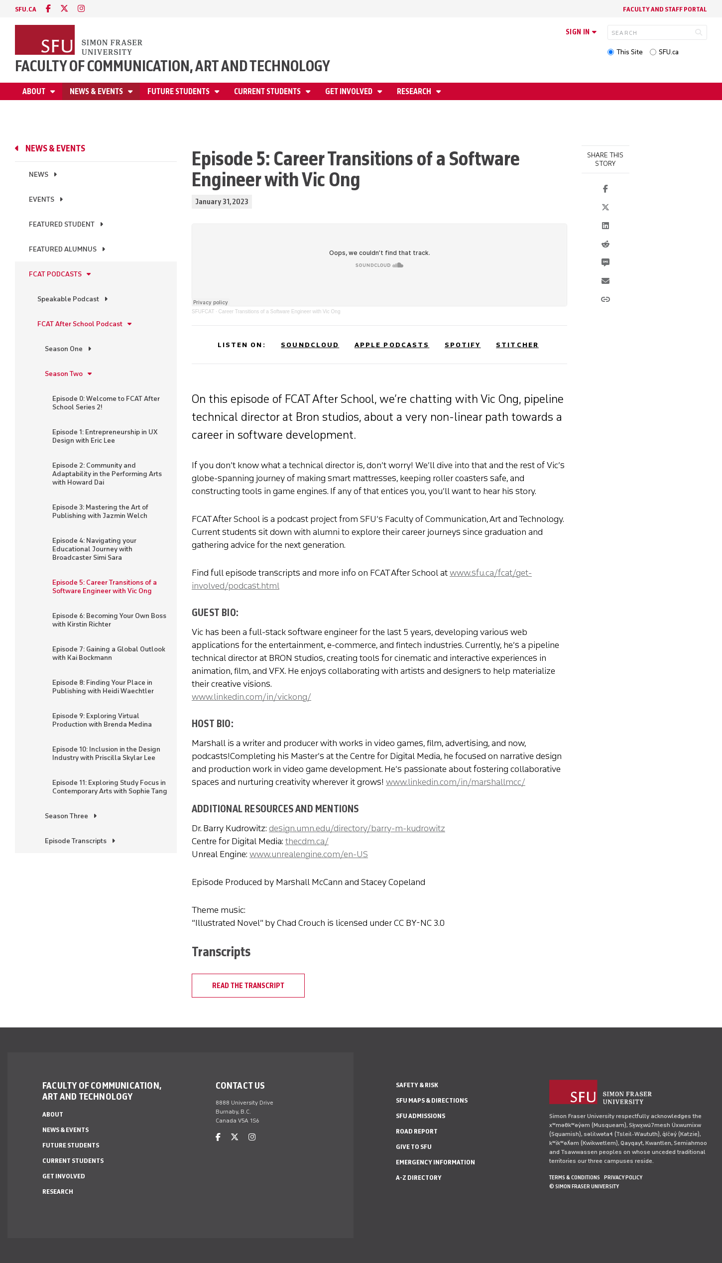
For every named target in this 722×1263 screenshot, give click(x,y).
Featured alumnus (63, 249)
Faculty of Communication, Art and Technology (172, 66)
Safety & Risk (417, 1085)
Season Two (64, 374)
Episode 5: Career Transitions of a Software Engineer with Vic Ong (104, 586)
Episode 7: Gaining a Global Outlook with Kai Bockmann (108, 653)
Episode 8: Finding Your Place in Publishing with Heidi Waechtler (103, 686)
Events (41, 199)
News (38, 174)
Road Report (417, 1131)
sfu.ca (25, 9)
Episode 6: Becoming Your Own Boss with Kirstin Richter (109, 620)
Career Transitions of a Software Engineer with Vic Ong (280, 311)
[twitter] (64, 8)
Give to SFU (414, 1146)
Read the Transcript (248, 985)
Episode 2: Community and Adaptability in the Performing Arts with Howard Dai (107, 474)
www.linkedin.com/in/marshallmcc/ (455, 781)
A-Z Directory (419, 1177)
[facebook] (48, 8)
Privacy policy (623, 1177)
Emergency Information (435, 1162)
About (34, 91)
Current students (268, 91)
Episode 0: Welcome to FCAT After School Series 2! (106, 402)
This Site (629, 52)
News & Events (97, 91)
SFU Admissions (420, 1116)
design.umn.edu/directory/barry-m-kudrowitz (357, 828)
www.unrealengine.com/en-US (308, 854)
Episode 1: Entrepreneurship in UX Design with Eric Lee (104, 436)
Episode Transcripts (76, 841)
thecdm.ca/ (307, 841)
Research (415, 91)
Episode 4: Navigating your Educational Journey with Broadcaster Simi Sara (94, 549)
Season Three (66, 816)
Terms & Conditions (574, 1177)
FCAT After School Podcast (79, 324)
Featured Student (62, 224)
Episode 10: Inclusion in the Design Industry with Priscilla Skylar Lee (106, 753)
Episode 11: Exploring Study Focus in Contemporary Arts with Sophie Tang (109, 786)
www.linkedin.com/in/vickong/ (251, 696)
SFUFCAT (203, 311)
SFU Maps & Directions (432, 1100)
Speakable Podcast (68, 299)
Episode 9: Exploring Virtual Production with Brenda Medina (102, 720)
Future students (179, 91)
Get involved (349, 91)
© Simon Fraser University (584, 1186)
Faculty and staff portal (665, 9)
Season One (64, 349)
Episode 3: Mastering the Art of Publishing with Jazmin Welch (100, 511)
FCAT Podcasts (55, 274)
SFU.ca (669, 52)
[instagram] (81, 8)
